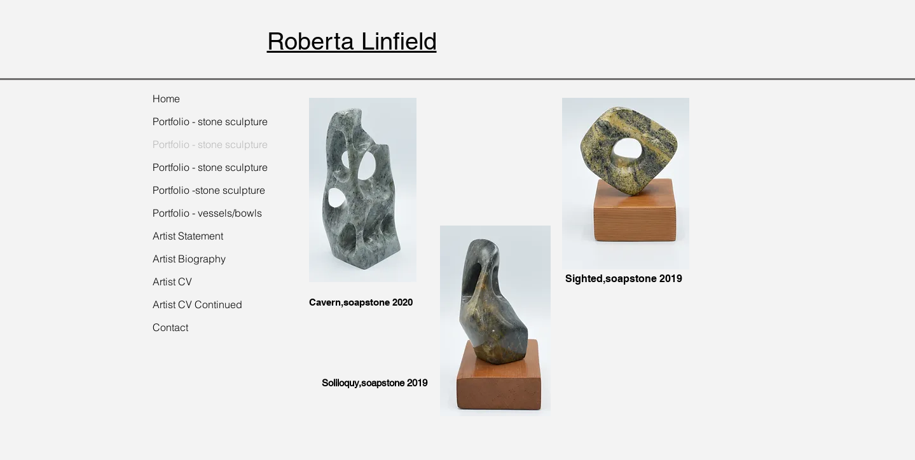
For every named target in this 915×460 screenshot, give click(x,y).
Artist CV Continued (197, 304)
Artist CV (172, 281)
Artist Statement (188, 235)
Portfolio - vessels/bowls (207, 212)
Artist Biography (189, 258)
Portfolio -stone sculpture (209, 190)
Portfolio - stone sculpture (210, 121)
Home (166, 98)
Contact (170, 327)
